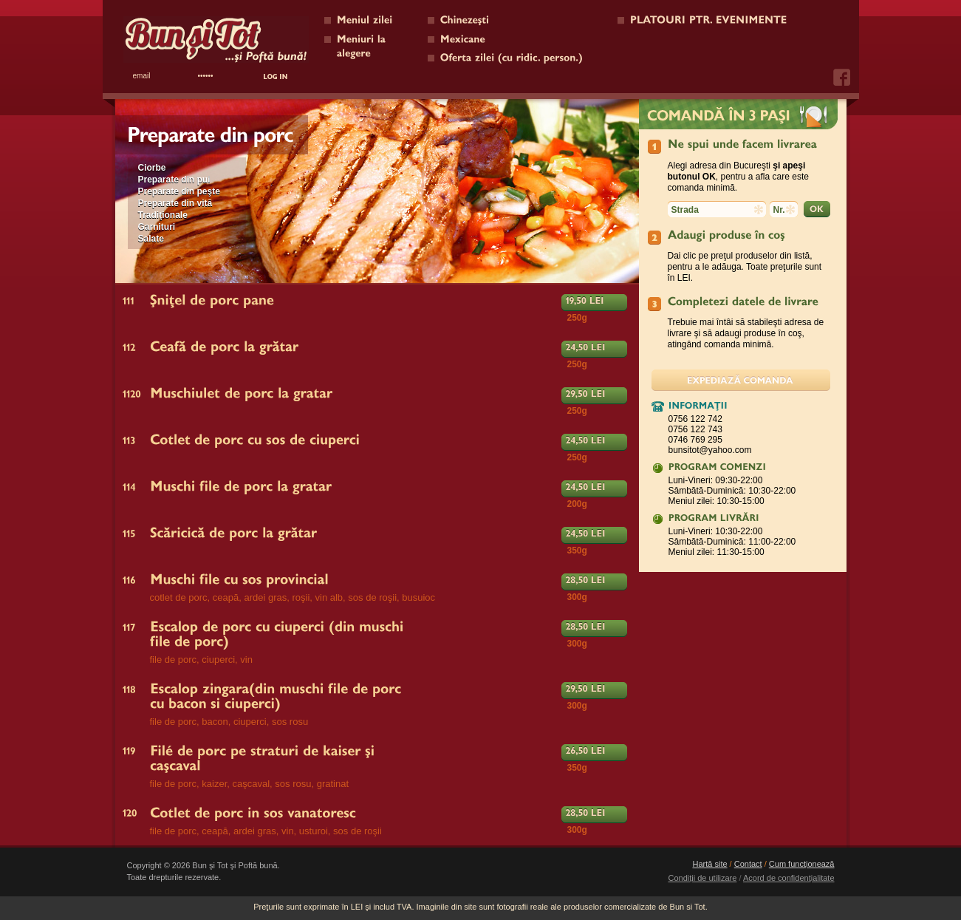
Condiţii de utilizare (702, 877)
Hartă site (709, 863)
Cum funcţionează (802, 863)
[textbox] (717, 209)
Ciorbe (152, 168)
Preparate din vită (175, 203)
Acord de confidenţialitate (789, 877)
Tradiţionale (163, 215)
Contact (748, 863)
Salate (151, 239)
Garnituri (157, 227)
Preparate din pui (174, 179)
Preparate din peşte (179, 191)
